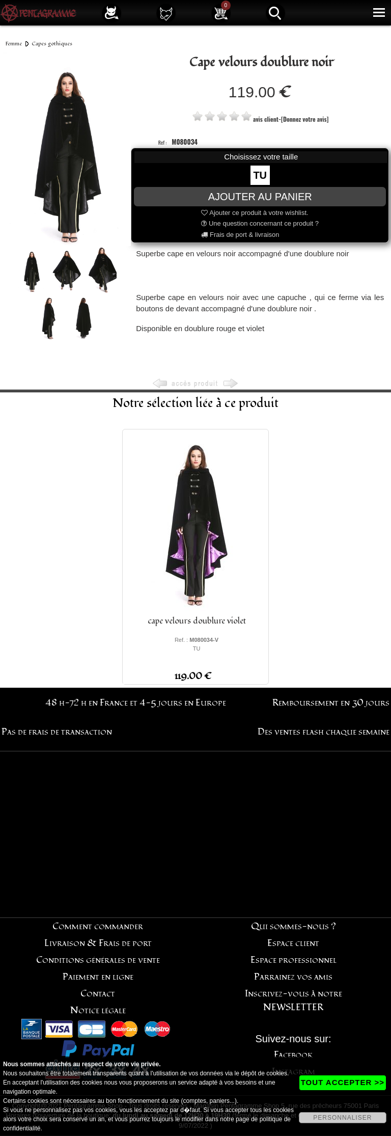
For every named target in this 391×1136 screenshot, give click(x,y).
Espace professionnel (293, 960)
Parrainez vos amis (293, 976)
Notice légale (98, 1010)
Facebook (293, 1054)
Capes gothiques (52, 43)
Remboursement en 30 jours (330, 702)
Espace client (293, 943)
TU (260, 175)
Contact (97, 993)
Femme (14, 43)
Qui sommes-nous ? (293, 926)
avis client (265, 119)
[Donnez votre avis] (304, 119)
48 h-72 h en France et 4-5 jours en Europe (135, 702)
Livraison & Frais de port (98, 943)
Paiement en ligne (98, 976)
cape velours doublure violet (197, 621)
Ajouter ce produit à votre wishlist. (254, 213)
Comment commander (97, 926)
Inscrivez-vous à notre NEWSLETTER (293, 1000)
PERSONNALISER (342, 1117)
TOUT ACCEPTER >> (342, 1082)
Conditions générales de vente (98, 960)
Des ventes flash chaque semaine (323, 731)
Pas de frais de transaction (57, 731)
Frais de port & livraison (240, 234)
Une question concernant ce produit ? (260, 223)
